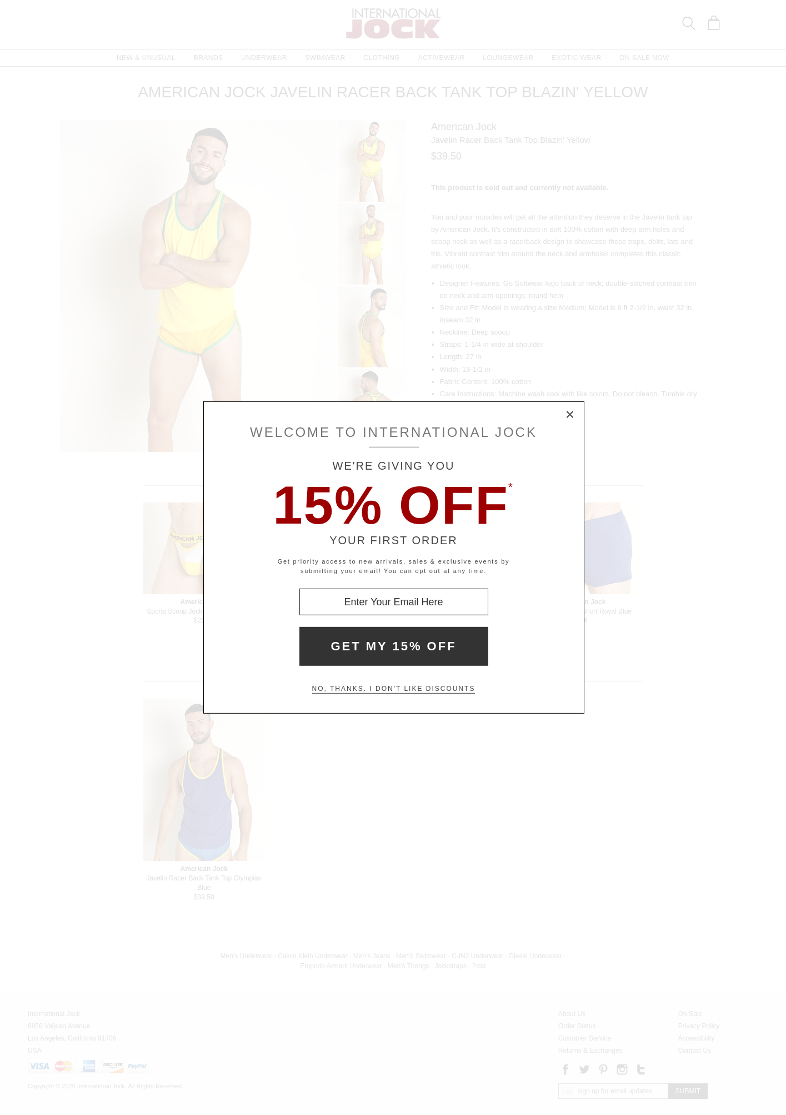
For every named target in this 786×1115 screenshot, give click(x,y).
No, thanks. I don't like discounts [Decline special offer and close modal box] (393, 689)
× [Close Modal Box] (570, 415)
